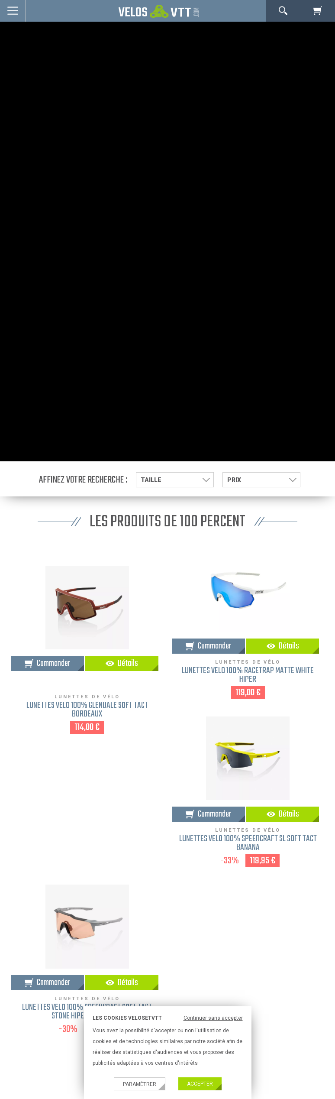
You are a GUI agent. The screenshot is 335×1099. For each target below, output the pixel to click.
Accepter (200, 1084)
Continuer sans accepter (213, 1018)
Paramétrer (139, 1084)
